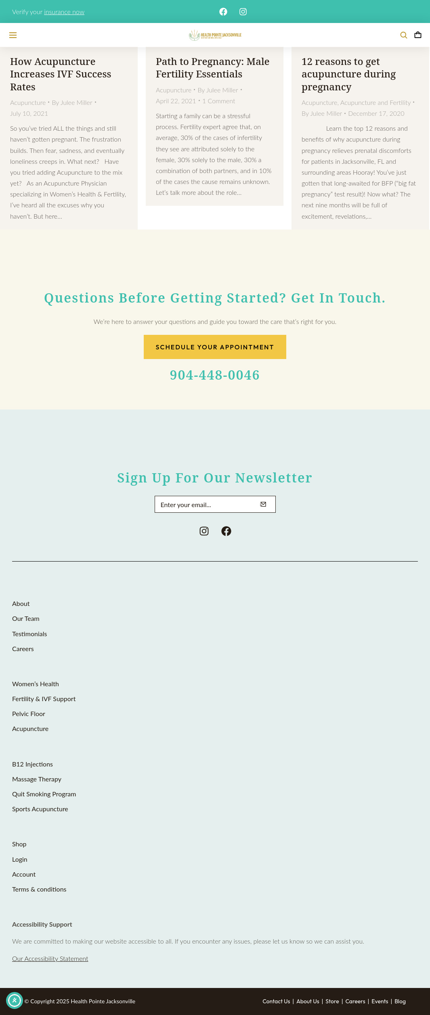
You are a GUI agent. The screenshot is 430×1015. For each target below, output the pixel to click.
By (72, 102)
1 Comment (218, 100)
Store (332, 1001)
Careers (355, 1001)
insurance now (64, 11)
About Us (307, 1001)
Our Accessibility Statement (50, 958)
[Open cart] (418, 35)
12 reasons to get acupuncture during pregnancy (349, 73)
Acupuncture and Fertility (375, 102)
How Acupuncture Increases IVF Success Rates (60, 73)
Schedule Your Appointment (215, 347)
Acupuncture (28, 102)
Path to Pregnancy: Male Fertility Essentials (213, 67)
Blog (400, 1001)
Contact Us (276, 1001)
